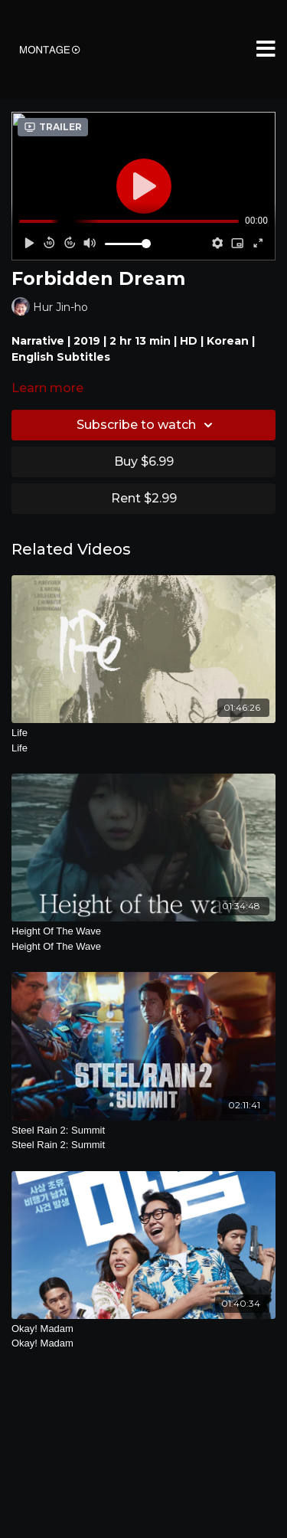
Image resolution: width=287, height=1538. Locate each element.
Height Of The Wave (143, 939)
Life (143, 741)
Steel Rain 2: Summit (143, 1138)
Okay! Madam (143, 1337)
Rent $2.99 (144, 498)
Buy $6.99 (144, 461)
